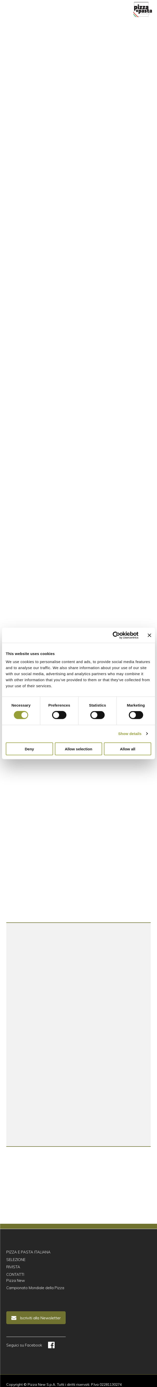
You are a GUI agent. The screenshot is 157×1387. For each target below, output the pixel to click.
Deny (29, 749)
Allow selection (78, 749)
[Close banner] (149, 635)
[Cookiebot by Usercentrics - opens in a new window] (116, 635)
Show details (130, 733)
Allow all (127, 749)
